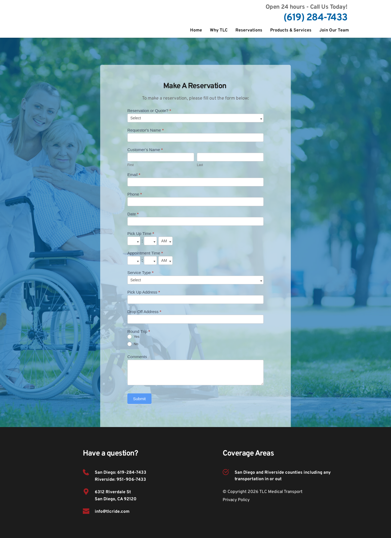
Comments (137, 356)
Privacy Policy (236, 500)
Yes (133, 337)
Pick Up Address (143, 292)
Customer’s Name (145, 149)
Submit (139, 398)
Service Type (140, 272)
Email (133, 174)
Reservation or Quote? (149, 110)
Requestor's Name (145, 130)
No (132, 344)
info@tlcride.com (112, 511)
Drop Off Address (144, 311)
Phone (134, 194)
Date (133, 214)
